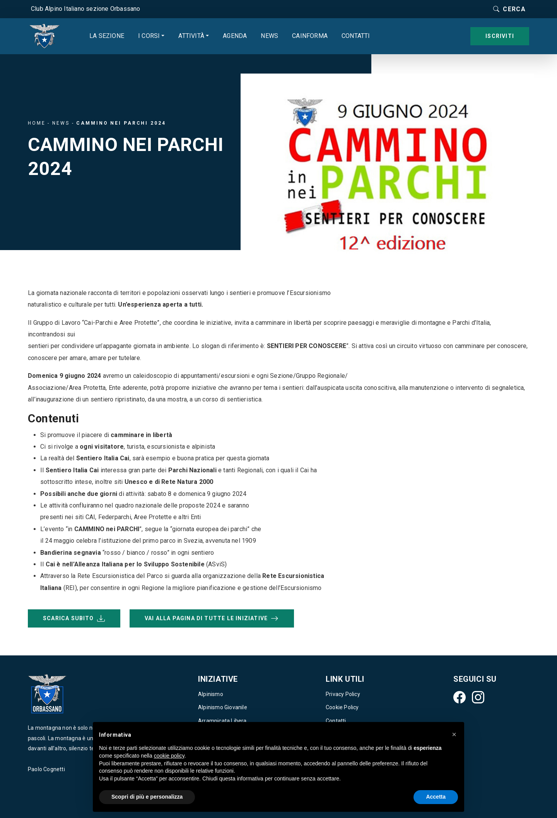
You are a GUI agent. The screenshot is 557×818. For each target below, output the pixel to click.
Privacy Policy (343, 694)
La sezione (106, 35)
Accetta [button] (436, 797)
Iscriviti (499, 36)
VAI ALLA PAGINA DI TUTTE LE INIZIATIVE (212, 619)
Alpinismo (210, 694)
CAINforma (310, 35)
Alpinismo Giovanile (222, 707)
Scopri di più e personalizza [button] (147, 797)
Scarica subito (74, 619)
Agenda (235, 35)
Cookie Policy (342, 707)
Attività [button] (191, 35)
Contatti (356, 35)
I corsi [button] (149, 35)
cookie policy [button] (169, 756)
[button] (454, 734)
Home (37, 123)
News (269, 35)
